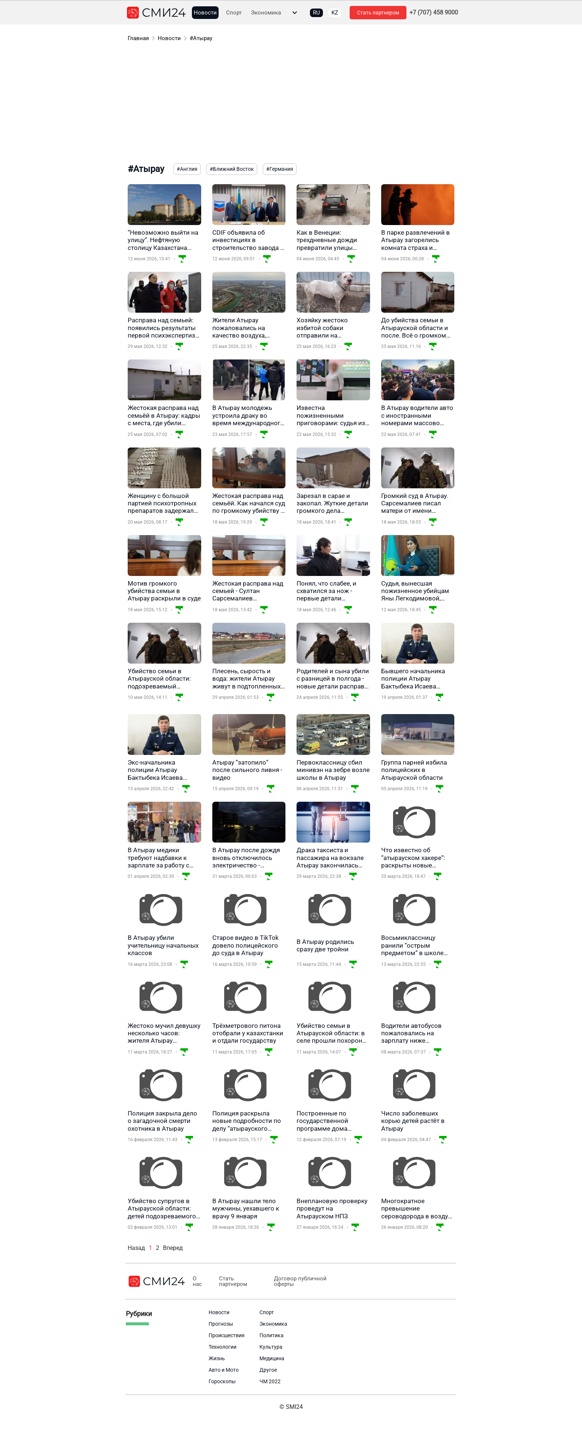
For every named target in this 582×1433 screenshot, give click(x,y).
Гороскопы (222, 1381)
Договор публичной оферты (295, 1281)
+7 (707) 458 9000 (433, 13)
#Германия (279, 169)
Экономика (266, 13)
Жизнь (217, 1358)
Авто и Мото (224, 1370)
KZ (334, 12)
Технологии (222, 1347)
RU (316, 12)
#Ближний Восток (232, 169)
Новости (205, 13)
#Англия (187, 169)
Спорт (234, 13)
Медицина (271, 1358)
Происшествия (227, 1335)
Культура (270, 1347)
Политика (271, 1335)
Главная (138, 38)
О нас (197, 1281)
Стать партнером (378, 13)
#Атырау (201, 38)
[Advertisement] (291, 104)
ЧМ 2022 (270, 1381)
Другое (268, 1370)
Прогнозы (221, 1324)
